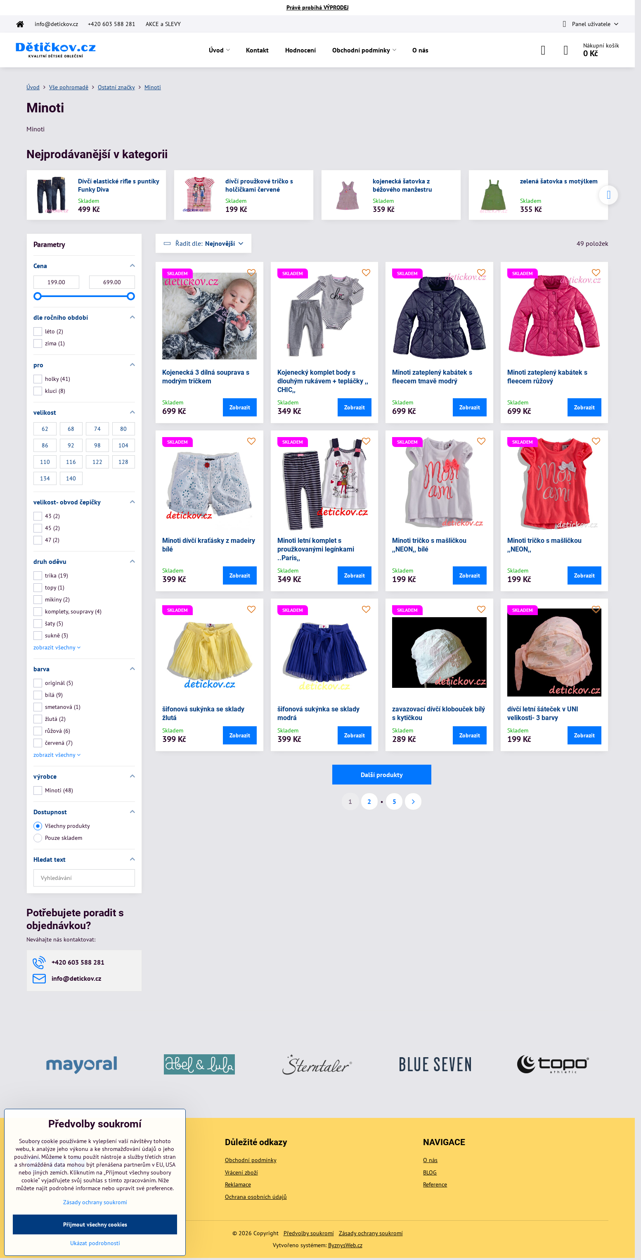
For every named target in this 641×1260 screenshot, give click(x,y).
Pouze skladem (57, 838)
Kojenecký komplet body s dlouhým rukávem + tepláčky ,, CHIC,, (322, 381)
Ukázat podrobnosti (95, 1243)
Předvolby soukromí (309, 1233)
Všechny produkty (61, 826)
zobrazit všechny (56, 647)
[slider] (37, 296)
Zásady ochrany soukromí (371, 1233)
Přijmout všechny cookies (95, 1224)
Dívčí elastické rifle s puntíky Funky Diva (118, 185)
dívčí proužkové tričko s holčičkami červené (259, 185)
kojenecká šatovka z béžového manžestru (402, 185)
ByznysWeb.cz (345, 1245)
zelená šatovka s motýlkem (559, 181)
